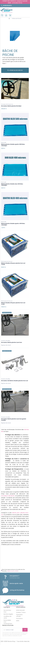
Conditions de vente (7, 617)
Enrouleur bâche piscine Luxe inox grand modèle (13, 419)
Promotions (19, 618)
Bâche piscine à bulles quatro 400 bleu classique (13, 224)
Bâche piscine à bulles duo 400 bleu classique (12, 184)
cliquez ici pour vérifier (12, 571)
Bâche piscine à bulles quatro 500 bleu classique (13, 144)
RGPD (17, 621)
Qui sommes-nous (7, 611)
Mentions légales (8, 614)
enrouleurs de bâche (7, 496)
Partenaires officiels (19, 615)
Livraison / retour (21, 612)
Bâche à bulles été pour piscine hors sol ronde (13, 263)
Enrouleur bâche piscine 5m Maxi (11, 106)
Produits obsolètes (5, 340)
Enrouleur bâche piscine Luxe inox (11, 342)
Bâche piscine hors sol (6, 261)
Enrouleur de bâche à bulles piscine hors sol (14, 380)
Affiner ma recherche (15, 70)
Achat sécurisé (20, 610)
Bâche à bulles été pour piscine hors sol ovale (13, 303)
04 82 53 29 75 (7, 5)
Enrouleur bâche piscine (7, 104)
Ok (25, 630)
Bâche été (3, 142)
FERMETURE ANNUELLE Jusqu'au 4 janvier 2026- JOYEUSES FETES (15, 2)
